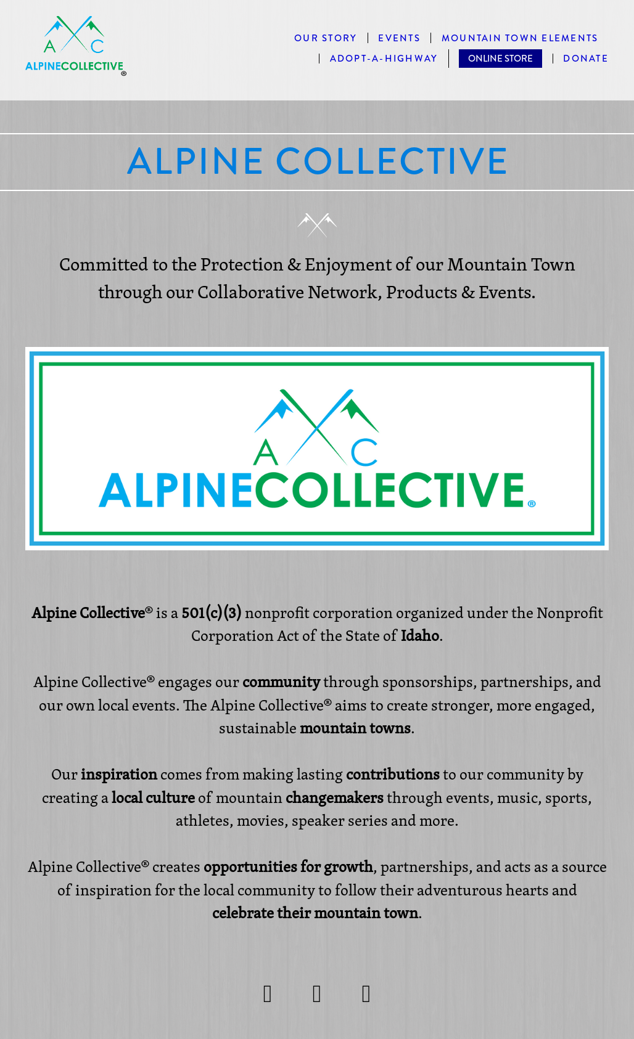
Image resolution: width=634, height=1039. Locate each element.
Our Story (325, 38)
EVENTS (399, 38)
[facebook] (317, 993)
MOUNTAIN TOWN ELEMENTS (520, 38)
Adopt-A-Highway (384, 58)
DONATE (586, 58)
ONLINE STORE (500, 58)
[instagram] (267, 993)
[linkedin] (366, 993)
